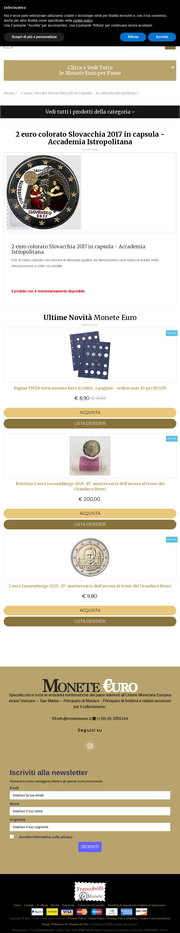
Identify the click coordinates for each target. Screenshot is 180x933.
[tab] (90, 70)
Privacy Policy (76, 918)
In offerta (42, 905)
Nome (14, 804)
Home (17, 905)
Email (14, 788)
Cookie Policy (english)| (155, 918)
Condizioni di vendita (91, 905)
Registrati (68, 905)
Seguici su (90, 730)
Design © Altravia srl (54, 924)
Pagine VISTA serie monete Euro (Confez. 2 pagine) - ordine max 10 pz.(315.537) (90, 388)
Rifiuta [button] (133, 37)
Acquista (90, 412)
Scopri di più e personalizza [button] (34, 37)
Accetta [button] (162, 37)
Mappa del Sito (79, 924)
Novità (55, 905)
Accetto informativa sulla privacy (41, 837)
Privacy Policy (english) (122, 918)
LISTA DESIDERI (90, 423)
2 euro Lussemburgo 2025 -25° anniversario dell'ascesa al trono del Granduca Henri (90, 585)
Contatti (29, 905)
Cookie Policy (96, 918)
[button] (90, 112)
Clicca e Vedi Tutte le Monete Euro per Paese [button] (90, 70)
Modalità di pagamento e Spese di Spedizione (136, 905)
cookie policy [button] (82, 20)
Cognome (18, 820)
